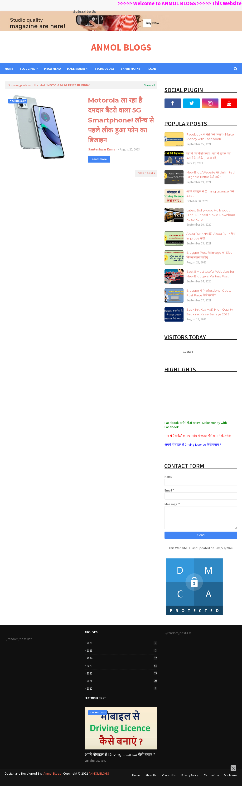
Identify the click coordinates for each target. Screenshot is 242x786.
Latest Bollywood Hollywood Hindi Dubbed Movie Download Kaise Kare (210, 214)
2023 (122, 666)
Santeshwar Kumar (102, 149)
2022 (122, 673)
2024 (122, 658)
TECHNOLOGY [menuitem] (104, 69)
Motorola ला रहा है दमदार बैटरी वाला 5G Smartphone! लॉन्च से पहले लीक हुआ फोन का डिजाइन (121, 120)
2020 (122, 689)
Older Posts (146, 173)
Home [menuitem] (9, 69)
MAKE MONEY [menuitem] (76, 69)
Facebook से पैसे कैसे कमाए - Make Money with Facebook (210, 136)
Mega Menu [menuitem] (52, 69)
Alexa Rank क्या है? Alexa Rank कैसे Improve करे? (211, 236)
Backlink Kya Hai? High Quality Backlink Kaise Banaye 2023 (209, 312)
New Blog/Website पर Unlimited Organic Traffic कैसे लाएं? (210, 174)
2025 (122, 651)
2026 (122, 643)
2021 (122, 681)
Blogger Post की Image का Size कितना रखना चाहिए (209, 255)
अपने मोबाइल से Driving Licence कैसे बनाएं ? (210, 193)
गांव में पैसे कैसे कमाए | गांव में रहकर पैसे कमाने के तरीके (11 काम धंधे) (208, 155)
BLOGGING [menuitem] (27, 69)
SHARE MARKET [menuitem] (131, 69)
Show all (149, 85)
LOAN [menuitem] (152, 69)
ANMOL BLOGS (121, 47)
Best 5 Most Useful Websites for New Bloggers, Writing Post (210, 274)
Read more (99, 159)
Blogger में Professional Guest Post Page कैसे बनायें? (208, 293)
